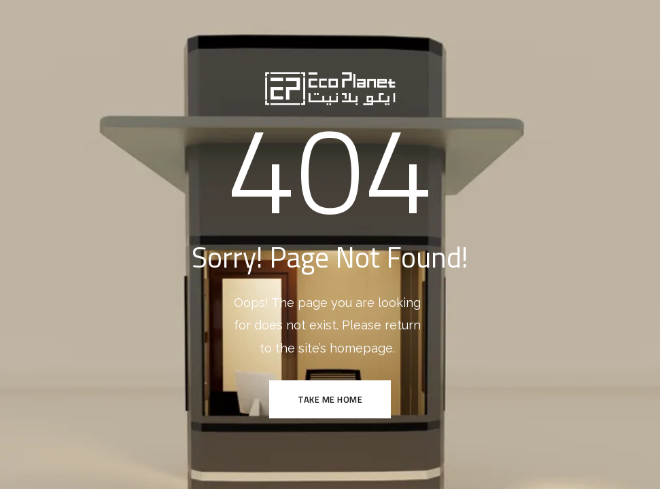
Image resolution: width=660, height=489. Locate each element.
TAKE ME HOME (330, 399)
